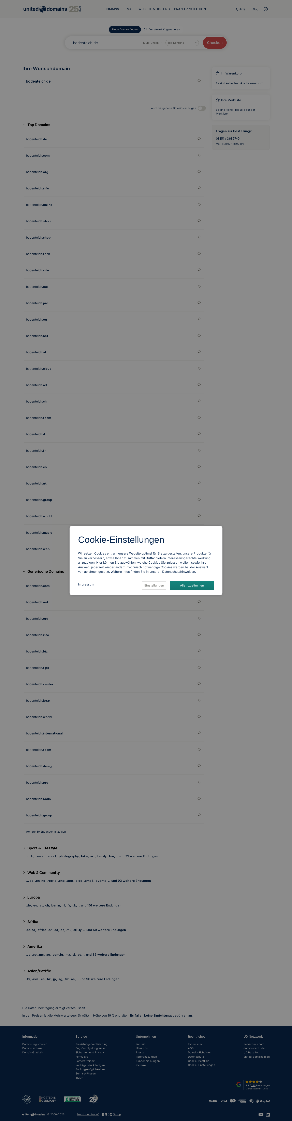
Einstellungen (154, 585)
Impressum (86, 584)
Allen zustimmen (192, 585)
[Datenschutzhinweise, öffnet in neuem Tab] (178, 572)
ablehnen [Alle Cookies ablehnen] (91, 572)
